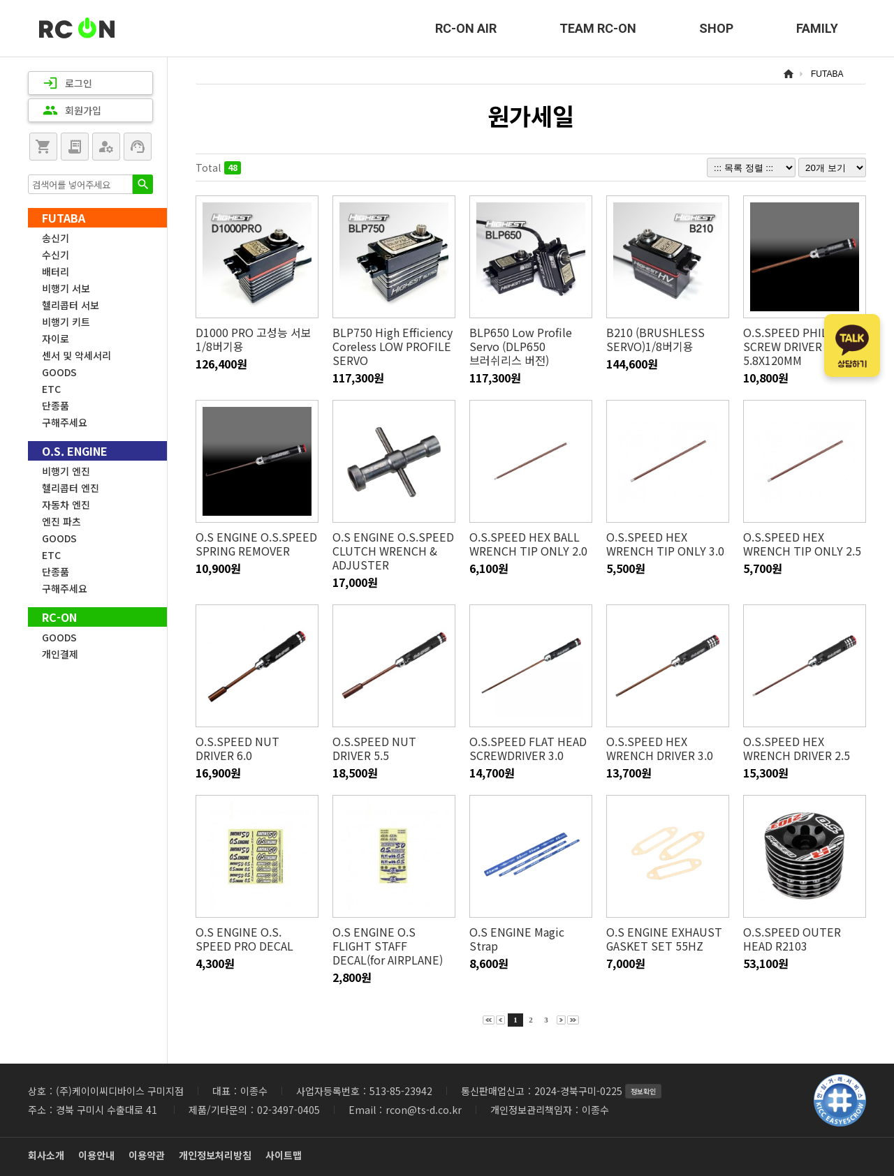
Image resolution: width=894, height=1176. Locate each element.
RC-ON (77, 29)
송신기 (55, 238)
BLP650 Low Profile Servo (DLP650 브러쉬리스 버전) (520, 346)
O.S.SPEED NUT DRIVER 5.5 (393, 748)
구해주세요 (64, 422)
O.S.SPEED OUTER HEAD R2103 (791, 938)
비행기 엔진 (66, 471)
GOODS (59, 372)
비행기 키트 (66, 322)
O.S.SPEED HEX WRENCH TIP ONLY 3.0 (665, 543)
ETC (51, 389)
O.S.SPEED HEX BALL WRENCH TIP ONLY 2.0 (528, 543)
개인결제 (60, 654)
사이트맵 (283, 1155)
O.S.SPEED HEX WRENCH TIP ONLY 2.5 (801, 543)
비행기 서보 (66, 288)
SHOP (716, 28)
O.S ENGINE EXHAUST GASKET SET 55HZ (663, 938)
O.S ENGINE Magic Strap (516, 938)
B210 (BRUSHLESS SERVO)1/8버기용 (655, 339)
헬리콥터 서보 (70, 305)
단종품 (55, 405)
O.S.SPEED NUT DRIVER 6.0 (257, 748)
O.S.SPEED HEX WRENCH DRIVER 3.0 (659, 748)
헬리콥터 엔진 (70, 488)
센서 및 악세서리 (76, 355)
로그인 (67, 83)
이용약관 (147, 1155)
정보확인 (643, 1091)
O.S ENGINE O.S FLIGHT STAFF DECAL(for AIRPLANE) (386, 945)
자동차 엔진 (66, 505)
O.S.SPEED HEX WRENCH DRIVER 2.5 (796, 748)
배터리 (55, 271)
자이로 (55, 338)
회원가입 (72, 110)
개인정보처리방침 (215, 1155)
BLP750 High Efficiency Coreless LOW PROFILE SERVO (392, 346)
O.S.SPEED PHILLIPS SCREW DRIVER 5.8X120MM (796, 346)
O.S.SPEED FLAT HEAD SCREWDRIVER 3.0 (527, 748)
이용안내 (96, 1155)
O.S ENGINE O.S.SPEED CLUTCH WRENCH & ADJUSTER (392, 550)
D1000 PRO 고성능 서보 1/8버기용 (254, 339)
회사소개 (46, 1155)
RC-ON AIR (466, 28)
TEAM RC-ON (597, 28)
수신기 (55, 255)
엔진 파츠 (61, 521)
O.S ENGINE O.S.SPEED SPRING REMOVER (255, 543)
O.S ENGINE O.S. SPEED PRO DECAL (257, 938)
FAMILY (817, 28)
